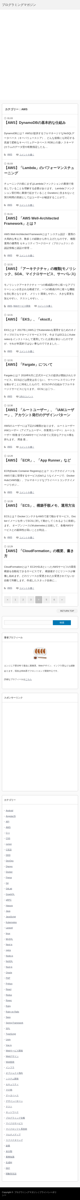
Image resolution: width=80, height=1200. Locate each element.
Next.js (9, 944)
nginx (8, 950)
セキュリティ (12, 1084)
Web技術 (10, 1062)
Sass (8, 1017)
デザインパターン (14, 1101)
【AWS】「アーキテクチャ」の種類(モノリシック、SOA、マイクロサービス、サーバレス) (40, 271)
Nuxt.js (9, 967)
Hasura (9, 905)
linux (8, 933)
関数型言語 (11, 1174)
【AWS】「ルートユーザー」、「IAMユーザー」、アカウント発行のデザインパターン (39, 412)
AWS (9, 154)
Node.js (9, 956)
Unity (8, 1039)
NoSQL (9, 961)
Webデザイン (12, 1056)
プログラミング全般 (15, 1118)
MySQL (9, 939)
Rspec (9, 1000)
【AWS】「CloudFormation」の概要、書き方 (39, 553)
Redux (9, 995)
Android (9, 810)
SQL (8, 1028)
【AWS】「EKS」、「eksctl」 (28, 319)
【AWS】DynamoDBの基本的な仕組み (35, 123)
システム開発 (12, 1079)
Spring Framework (14, 1023)
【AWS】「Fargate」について (28, 365)
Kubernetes (11, 922)
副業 (8, 1145)
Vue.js (9, 1045)
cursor (9, 844)
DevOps (10, 861)
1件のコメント (26, 396)
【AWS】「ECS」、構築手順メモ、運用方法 (39, 505)
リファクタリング (14, 1140)
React (8, 989)
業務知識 (10, 1157)
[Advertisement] (40, 54)
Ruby (8, 1006)
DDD (8, 855)
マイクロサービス (14, 1123)
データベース (12, 1095)
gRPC (8, 900)
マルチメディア (13, 1134)
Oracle (9, 972)
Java (8, 911)
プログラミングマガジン (26, 1192)
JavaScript (11, 916)
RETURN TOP (67, 611)
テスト (9, 1106)
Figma (9, 877)
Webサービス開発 (21, 306)
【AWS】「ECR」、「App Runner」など (37, 460)
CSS (8, 838)
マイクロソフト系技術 (16, 1129)
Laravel (9, 928)
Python (9, 983)
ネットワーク (12, 1112)
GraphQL (10, 894)
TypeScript (11, 1034)
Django (9, 866)
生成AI (9, 1162)
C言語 (9, 849)
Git (7, 883)
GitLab (9, 888)
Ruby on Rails (12, 1012)
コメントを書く (26, 154)
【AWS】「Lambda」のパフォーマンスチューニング (39, 170)
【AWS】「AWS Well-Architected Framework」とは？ (31, 221)
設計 (8, 1168)
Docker (9, 872)
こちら (28, 679)
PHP (8, 978)
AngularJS (11, 816)
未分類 (9, 1151)
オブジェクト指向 (14, 1073)
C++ (8, 833)
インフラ (10, 1067)
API (7, 821)
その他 (9, 1090)
